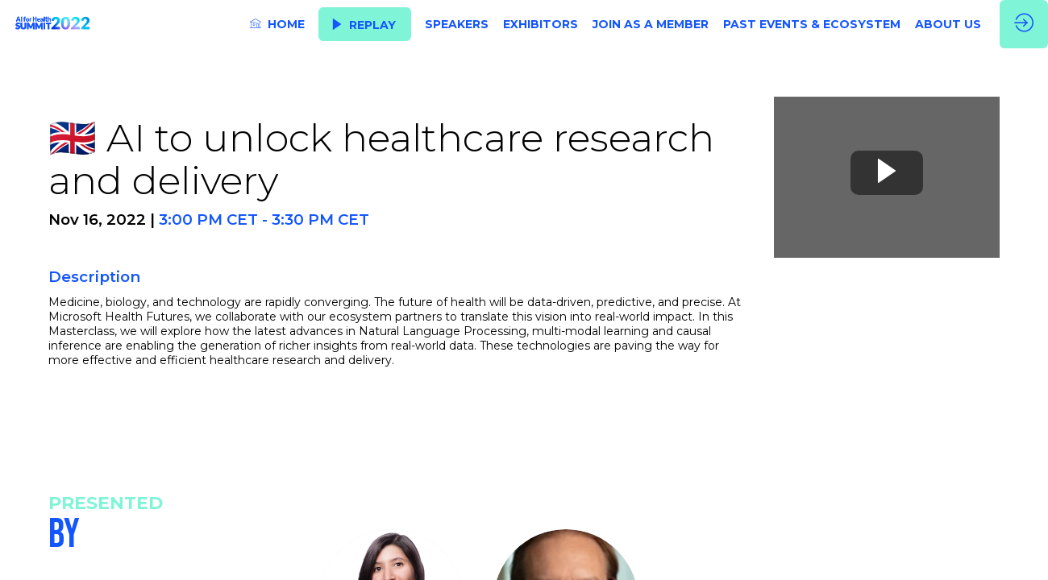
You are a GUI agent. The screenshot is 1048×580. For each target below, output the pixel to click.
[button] (364, 24)
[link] (277, 24)
